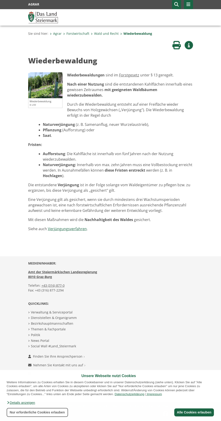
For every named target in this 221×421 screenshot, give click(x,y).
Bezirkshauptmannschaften (52, 323)
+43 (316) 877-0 (53, 285)
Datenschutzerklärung (130, 394)
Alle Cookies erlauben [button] (194, 412)
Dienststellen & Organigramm (54, 318)
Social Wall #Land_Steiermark (53, 346)
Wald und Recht (105, 33)
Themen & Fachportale (48, 329)
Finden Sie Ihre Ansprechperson (56, 356)
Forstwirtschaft (76, 33)
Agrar (56, 33)
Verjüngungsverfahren (67, 228)
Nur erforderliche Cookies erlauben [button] (37, 412)
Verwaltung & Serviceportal (52, 312)
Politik (35, 335)
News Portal (40, 340)
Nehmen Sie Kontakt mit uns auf (56, 365)
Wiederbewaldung (136, 33)
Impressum (154, 394)
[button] (21, 403)
